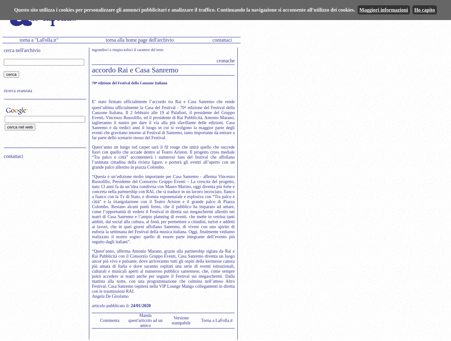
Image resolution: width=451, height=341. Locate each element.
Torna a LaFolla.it (217, 320)
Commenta (109, 320)
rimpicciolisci (122, 50)
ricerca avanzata (18, 90)
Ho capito (424, 10)
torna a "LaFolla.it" (39, 40)
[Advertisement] (43, 204)
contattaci (222, 40)
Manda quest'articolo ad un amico (145, 320)
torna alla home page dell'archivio (140, 40)
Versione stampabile (181, 320)
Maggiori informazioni (384, 10)
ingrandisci (100, 50)
